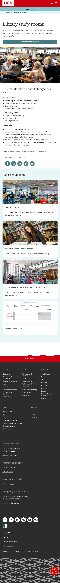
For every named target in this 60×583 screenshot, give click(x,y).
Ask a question (7, 472)
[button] (30, 9)
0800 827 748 (7, 448)
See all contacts (8, 484)
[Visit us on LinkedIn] (19, 163)
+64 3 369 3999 (8, 451)
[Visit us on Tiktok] (25, 163)
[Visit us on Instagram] (13, 163)
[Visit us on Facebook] (7, 163)
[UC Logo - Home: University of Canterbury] (8, 3)
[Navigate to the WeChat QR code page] (23, 519)
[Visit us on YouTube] (32, 163)
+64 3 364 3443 (8, 468)
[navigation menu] (56, 3)
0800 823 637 (15, 499)
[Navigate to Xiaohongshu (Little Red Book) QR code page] (35, 519)
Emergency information (10, 503)
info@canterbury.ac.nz (10, 455)
